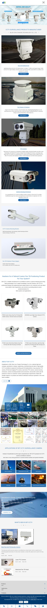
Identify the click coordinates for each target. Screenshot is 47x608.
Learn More (6, 381)
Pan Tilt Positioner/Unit (23, 65)
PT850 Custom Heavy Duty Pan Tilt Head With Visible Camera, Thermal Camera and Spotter (12, 316)
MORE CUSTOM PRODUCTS (23, 353)
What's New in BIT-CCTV (23, 522)
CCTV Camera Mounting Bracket (11, 229)
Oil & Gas (8, 485)
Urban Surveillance (8, 471)
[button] (22, 23)
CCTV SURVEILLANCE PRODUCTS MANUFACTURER (23, 30)
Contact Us (7, 512)
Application (4, 588)
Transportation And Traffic (23, 471)
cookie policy (33, 599)
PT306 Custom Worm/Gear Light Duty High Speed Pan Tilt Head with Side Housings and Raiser (34, 345)
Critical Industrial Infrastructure (39, 485)
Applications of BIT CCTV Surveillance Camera (23, 448)
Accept (25, 601)
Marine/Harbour (39, 471)
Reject (21, 601)
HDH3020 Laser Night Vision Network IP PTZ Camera (35, 316)
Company (3, 593)
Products (3, 584)
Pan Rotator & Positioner (23, 107)
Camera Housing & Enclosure (23, 191)
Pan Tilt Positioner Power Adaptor (11, 261)
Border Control (23, 485)
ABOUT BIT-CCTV (8, 362)
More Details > (23, 73)
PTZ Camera (23, 148)
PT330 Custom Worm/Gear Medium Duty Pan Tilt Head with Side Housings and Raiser (12, 344)
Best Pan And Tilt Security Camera (10, 547)
